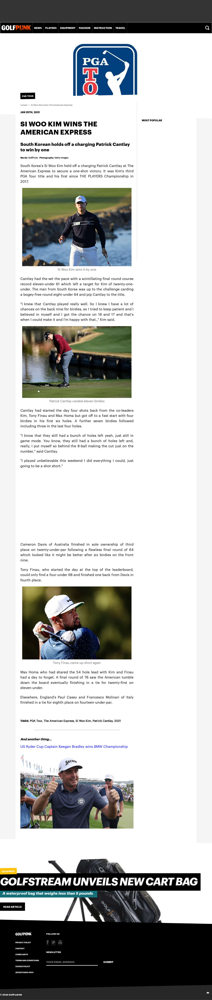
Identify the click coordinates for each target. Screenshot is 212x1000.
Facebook (47, 943)
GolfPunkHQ (15, 994)
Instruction (103, 27)
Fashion (84, 27)
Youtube (60, 943)
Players (51, 27)
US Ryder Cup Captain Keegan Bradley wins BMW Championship (74, 746)
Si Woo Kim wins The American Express (51, 105)
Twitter (53, 943)
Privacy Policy (23, 942)
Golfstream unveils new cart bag (98, 882)
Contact (20, 948)
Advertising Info (24, 972)
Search (207, 28)
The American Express (59, 721)
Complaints (21, 954)
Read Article (12, 906)
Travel (120, 27)
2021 (117, 721)
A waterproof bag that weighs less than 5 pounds (47, 893)
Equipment (67, 27)
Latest (23, 105)
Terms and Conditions (27, 960)
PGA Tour (36, 721)
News (38, 27)
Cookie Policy (22, 966)
